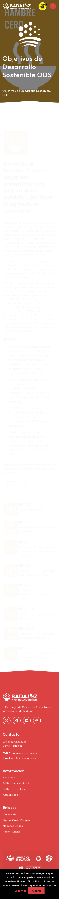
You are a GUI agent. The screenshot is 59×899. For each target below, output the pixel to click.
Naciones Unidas (13, 825)
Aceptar (36, 890)
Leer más (20, 890)
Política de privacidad (16, 783)
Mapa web (9, 814)
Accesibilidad (10, 794)
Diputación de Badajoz (16, 820)
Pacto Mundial (11, 831)
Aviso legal (9, 777)
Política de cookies (14, 789)
